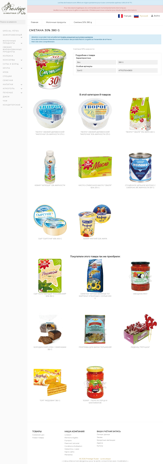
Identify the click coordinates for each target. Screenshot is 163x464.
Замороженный (13, 35)
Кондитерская (13, 105)
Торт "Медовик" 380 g (50, 401)
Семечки (8, 80)
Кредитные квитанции (106, 440)
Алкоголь (13, 88)
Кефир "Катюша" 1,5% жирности (50, 185)
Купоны (100, 446)
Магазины (69, 455)
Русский (141, 16)
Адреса (100, 443)
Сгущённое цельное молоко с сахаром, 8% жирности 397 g (140, 186)
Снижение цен (38, 435)
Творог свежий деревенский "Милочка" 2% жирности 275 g (49, 133)
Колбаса (8, 56)
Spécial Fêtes (11, 31)
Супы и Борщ (11, 64)
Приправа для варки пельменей (95, 347)
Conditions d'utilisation (73, 446)
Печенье (13, 92)
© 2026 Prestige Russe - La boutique (95, 459)
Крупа (13, 68)
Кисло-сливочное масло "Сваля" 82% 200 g (95, 186)
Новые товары (38, 438)
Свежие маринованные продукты (12, 49)
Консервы (13, 60)
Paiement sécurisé (72, 443)
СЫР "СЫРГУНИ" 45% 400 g (50, 239)
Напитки (13, 84)
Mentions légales (71, 438)
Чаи (5, 101)
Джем (6, 97)
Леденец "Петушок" (140, 347)
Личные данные (103, 434)
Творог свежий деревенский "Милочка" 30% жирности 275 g (95, 133)
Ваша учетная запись (109, 431)
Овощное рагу (140, 294)
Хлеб (5, 72)
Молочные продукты (13, 42)
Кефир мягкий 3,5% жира (95, 239)
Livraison (68, 435)
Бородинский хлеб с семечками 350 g (50, 348)
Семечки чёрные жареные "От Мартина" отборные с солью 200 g (95, 296)
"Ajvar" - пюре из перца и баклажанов (95, 402)
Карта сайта (69, 452)
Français (124, 16)
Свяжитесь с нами (72, 449)
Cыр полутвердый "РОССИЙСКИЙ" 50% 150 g (50, 295)
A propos (68, 440)
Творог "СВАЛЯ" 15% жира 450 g (140, 132)
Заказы (99, 437)
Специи (7, 76)
